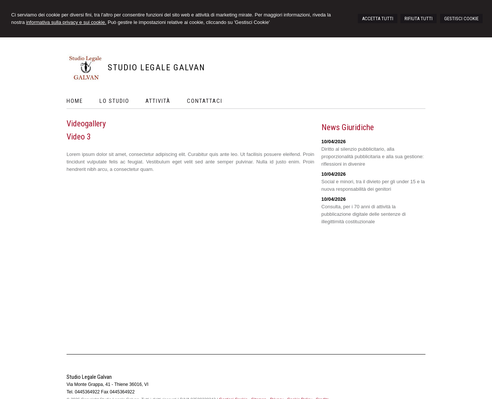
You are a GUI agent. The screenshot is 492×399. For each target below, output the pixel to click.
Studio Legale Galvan (156, 67)
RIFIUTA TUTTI (419, 18)
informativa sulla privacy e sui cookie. (66, 22)
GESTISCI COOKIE (461, 18)
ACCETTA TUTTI (377, 18)
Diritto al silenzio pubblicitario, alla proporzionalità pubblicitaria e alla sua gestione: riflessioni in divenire (373, 156)
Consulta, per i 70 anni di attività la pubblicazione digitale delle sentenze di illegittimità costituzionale (364, 214)
